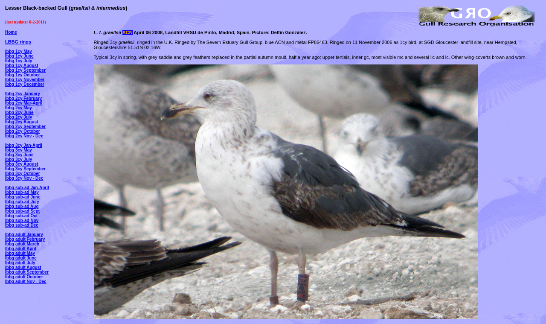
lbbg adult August (23, 267)
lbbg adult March (22, 244)
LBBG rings (18, 41)
